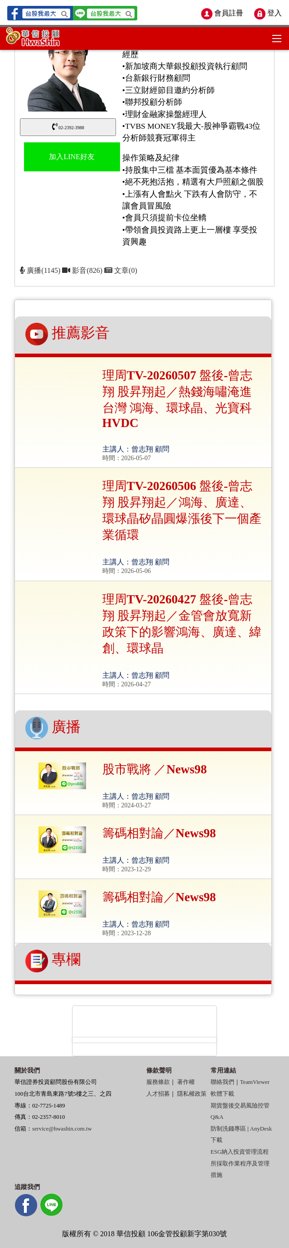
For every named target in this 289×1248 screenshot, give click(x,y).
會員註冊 (222, 13)
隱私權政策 (192, 1094)
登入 (268, 13)
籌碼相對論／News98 (159, 833)
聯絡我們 (222, 1082)
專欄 (53, 961)
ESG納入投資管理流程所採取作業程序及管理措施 (240, 1163)
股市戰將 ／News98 (154, 769)
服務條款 (158, 1082)
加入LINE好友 (71, 156)
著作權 (186, 1082)
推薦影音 (67, 334)
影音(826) (83, 270)
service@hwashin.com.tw (62, 1129)
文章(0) (120, 270)
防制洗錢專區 (228, 1129)
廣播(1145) (40, 270)
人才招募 (158, 1094)
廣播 (53, 728)
